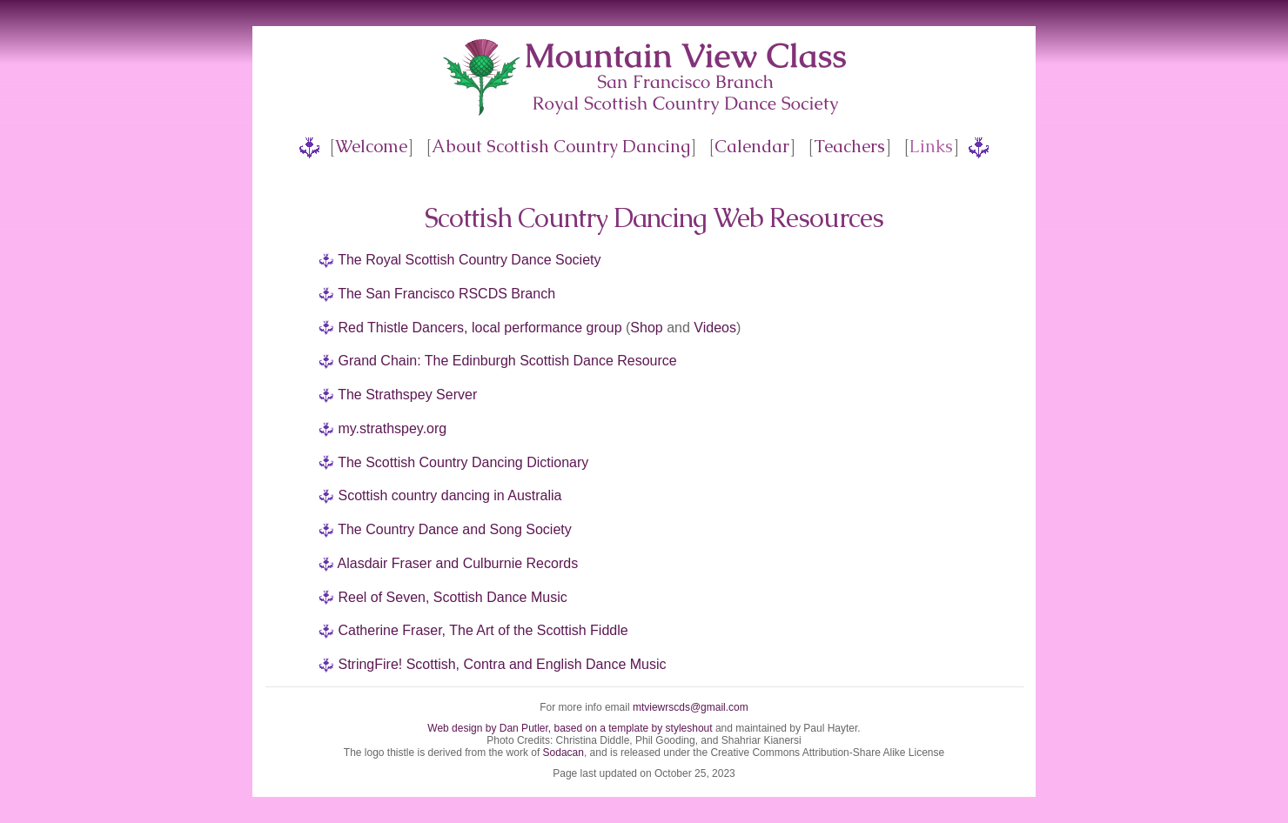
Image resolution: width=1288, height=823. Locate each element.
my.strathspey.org (392, 428)
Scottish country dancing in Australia (449, 495)
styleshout (689, 728)
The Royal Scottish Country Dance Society (469, 259)
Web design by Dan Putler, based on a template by (546, 728)
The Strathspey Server (407, 394)
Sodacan (563, 752)
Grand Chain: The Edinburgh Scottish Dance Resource (507, 360)
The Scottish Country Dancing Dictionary (463, 462)
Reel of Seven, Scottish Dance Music (452, 597)
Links (931, 146)
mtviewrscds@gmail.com (690, 707)
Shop (646, 327)
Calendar (751, 146)
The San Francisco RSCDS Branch (446, 293)
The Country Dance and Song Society (455, 529)
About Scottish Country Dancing (561, 146)
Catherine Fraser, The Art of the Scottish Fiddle (482, 630)
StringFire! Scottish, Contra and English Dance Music (502, 664)
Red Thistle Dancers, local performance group (479, 327)
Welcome (371, 146)
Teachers (849, 146)
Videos (715, 327)
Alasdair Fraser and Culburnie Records (458, 563)
